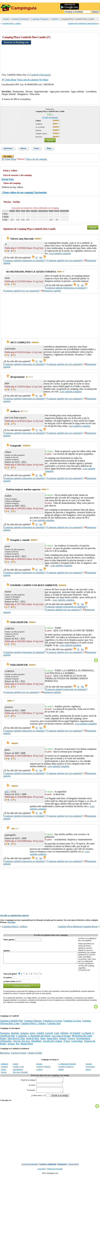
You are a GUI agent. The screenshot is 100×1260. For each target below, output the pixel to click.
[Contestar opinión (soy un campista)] (64, 260)
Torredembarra (83, 1060)
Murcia (88, 1091)
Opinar (50, 140)
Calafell (40, 1055)
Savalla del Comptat (52, 1063)
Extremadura (90, 1089)
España (6, 19)
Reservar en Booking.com (16, 42)
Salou (43, 1060)
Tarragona (45, 74)
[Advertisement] (76, 52)
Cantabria (4, 1089)
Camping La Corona (52, 1042)
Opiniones (8, 148)
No (40, 257)
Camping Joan (54, 1045)
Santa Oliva (52, 1060)
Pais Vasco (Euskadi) (20, 1094)
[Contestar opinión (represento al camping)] (24, 260)
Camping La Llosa (72, 1042)
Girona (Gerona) (18, 1075)
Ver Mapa (43, 79)
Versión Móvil (73, 1188)
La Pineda (86, 1055)
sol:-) (7, 791)
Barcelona (5, 1075)
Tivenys (71, 1060)
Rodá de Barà (32, 1060)
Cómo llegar (9, 79)
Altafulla (15, 1055)
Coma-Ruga (77, 1063)
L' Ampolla (21, 1057)
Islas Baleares (18, 1091)
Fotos (36, 148)
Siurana (11, 1065)
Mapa (49, 148)
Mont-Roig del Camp (82, 1057)
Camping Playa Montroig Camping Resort (83, 23)
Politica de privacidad (55, 1193)
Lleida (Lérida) (35, 1075)
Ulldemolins (6, 1063)
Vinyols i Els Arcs (21, 1063)
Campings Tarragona (40, 19)
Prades (3, 1060)
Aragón (15, 1086)
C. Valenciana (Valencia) (67, 1086)
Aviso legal (11, 922)
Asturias (39, 1086)
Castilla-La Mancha (43, 1089)
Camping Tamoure (33, 1042)
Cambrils (54, 19)
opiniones (53, 117)
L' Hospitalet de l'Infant (39, 1057)
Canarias (89, 1086)
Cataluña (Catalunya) (20, 19)
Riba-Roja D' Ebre (16, 1060)
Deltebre (65, 1055)
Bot (17, 1065)
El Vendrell (75, 1055)
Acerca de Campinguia (29, 1188)
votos (45, 117)
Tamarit (62, 1060)
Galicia (3, 1091)
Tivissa (66, 1063)
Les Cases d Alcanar (61, 1057)
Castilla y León (18, 1089)
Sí (37, 257)
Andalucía (4, 1086)
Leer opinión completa (60, 253)
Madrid (61, 1091)
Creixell (49, 1055)
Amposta (24, 1055)
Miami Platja (27, 1065)
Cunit (56, 1055)
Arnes (32, 1055)
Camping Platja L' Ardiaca (11, 23)
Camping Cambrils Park (11, 1042)
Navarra (4, 1094)
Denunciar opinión (51, 291)
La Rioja (39, 1091)
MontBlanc (36, 1063)
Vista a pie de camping (27, 79)
